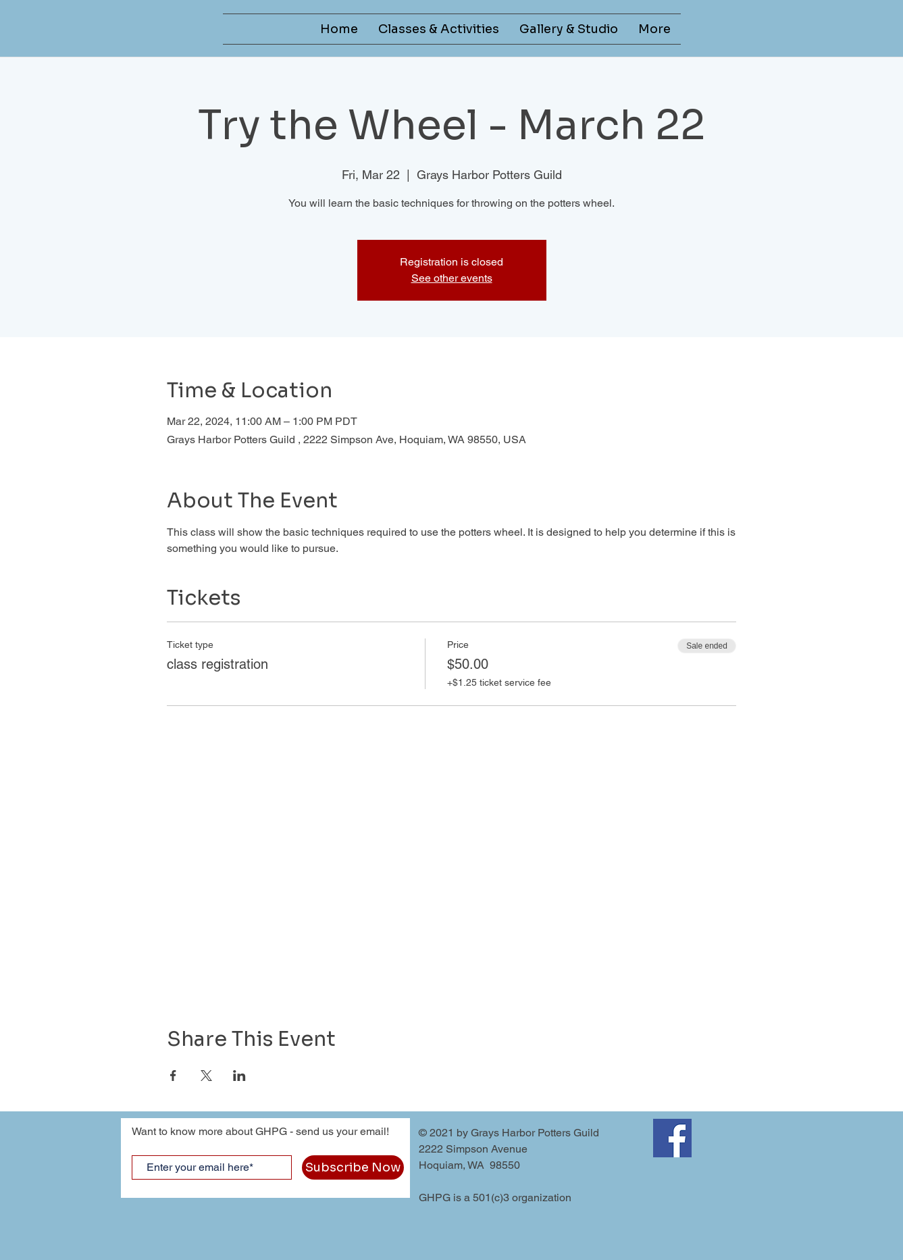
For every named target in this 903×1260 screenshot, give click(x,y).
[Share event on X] (206, 1075)
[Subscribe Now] (353, 1167)
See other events (451, 278)
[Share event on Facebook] (173, 1075)
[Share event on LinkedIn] (239, 1075)
